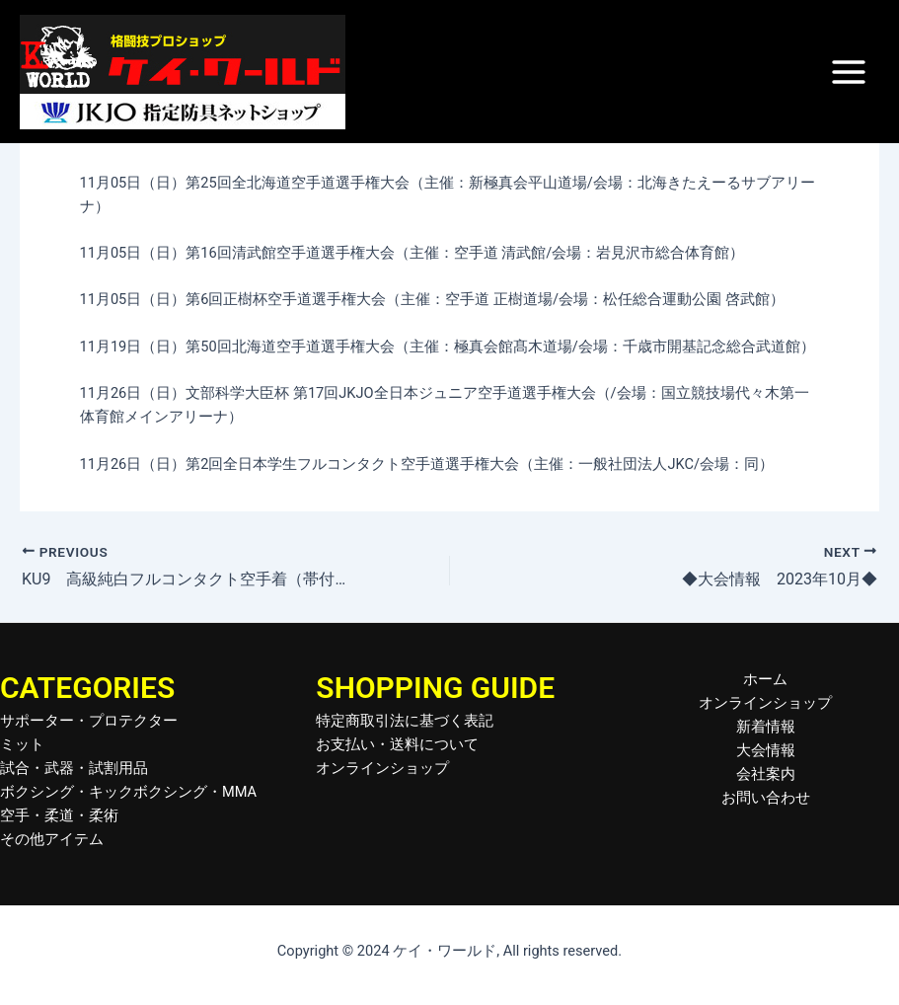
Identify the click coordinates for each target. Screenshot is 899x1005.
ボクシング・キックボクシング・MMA (128, 792)
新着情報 (765, 726)
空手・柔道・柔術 (59, 815)
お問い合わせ (765, 798)
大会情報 (765, 750)
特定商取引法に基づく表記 (404, 721)
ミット (22, 744)
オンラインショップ (382, 768)
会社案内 (765, 774)
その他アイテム (52, 839)
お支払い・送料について (397, 744)
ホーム (765, 679)
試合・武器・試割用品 (74, 768)
